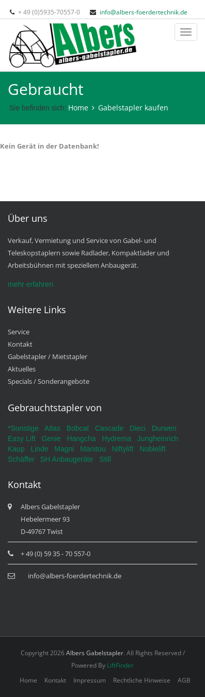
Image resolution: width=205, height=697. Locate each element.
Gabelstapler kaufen (133, 107)
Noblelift (152, 449)
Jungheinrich (157, 438)
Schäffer (21, 459)
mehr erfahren (30, 284)
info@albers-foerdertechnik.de (143, 12)
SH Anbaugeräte (66, 459)
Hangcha (81, 438)
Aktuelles (22, 369)
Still (105, 459)
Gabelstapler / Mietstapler (47, 356)
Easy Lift (22, 438)
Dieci (138, 428)
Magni (64, 449)
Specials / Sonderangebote (48, 381)
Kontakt (20, 344)
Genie (50, 438)
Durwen (164, 428)
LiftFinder (120, 665)
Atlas (52, 428)
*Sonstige (23, 428)
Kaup (16, 449)
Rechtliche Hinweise (141, 680)
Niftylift (123, 449)
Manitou (93, 449)
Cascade (109, 428)
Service (18, 331)
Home (78, 107)
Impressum (89, 680)
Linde (39, 449)
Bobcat (78, 428)
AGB (184, 680)
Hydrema (116, 438)
